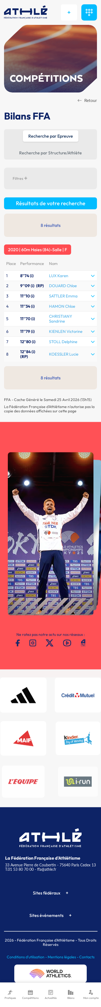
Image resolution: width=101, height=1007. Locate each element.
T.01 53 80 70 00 (19, 869)
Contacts (87, 957)
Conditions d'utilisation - (27, 957)
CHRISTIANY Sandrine (60, 319)
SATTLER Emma (63, 296)
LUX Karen (58, 275)
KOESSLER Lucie (63, 354)
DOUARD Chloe (63, 285)
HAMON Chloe (62, 306)
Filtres (20, 178)
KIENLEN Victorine (65, 331)
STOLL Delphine (63, 341)
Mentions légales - (63, 957)
